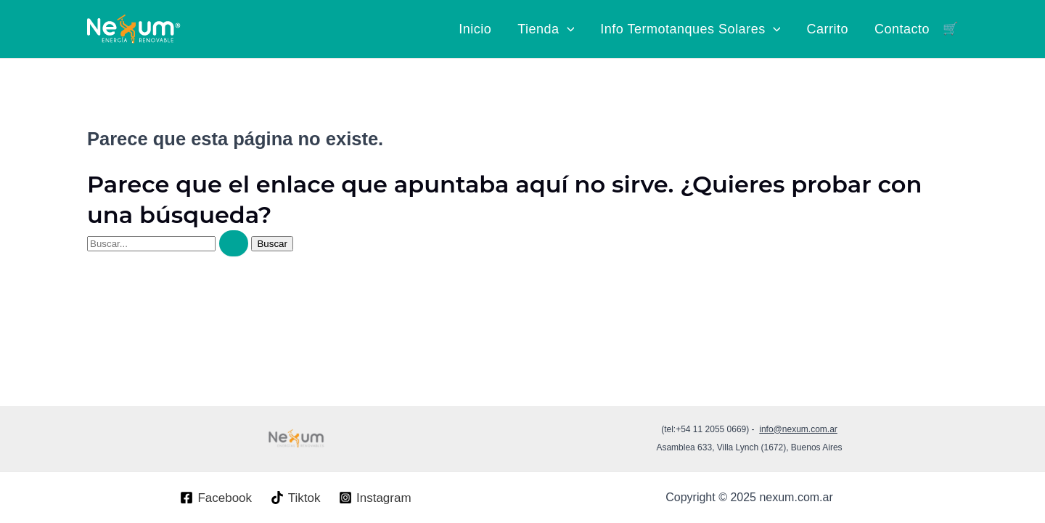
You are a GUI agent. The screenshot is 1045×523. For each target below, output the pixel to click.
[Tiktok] (295, 497)
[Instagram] (375, 497)
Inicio (475, 29)
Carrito (827, 29)
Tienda (545, 29)
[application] (567, 29)
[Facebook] (216, 497)
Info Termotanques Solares (690, 29)
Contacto (902, 29)
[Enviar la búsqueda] (233, 243)
